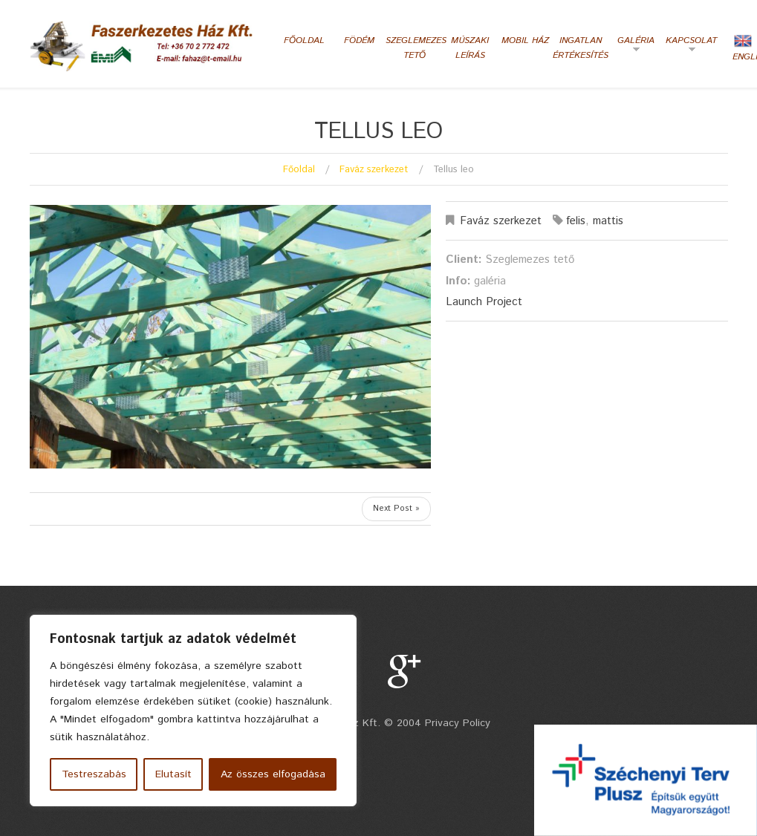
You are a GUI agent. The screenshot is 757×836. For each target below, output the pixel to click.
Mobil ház (525, 40)
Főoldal (304, 40)
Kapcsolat (689, 46)
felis (575, 221)
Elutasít (173, 774)
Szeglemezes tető (415, 48)
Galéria (631, 46)
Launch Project (484, 302)
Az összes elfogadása (273, 774)
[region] (193, 710)
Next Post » (396, 509)
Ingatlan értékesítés (580, 48)
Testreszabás (94, 774)
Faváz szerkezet (373, 170)
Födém (359, 40)
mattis (608, 221)
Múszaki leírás (470, 48)
